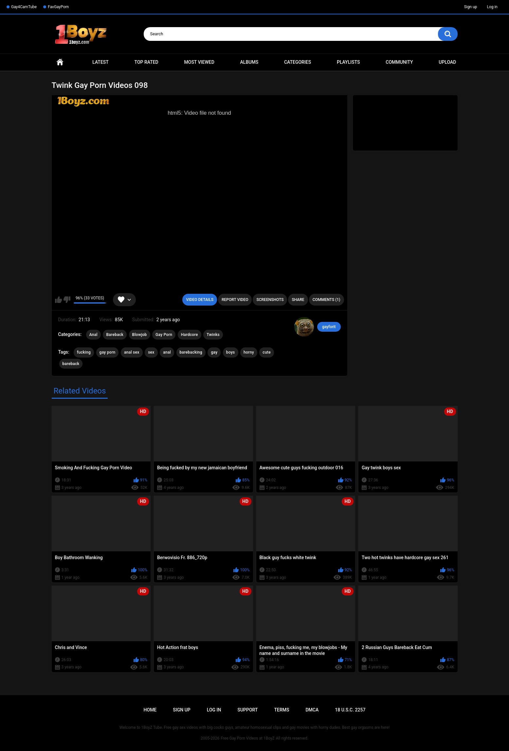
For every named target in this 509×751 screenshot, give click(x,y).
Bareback (114, 334)
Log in (492, 7)
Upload (447, 62)
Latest (100, 62)
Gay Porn (163, 334)
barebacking (191, 352)
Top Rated (146, 62)
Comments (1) (326, 299)
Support (247, 709)
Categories (297, 62)
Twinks (213, 334)
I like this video (58, 299)
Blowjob (139, 334)
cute (267, 352)
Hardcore (189, 334)
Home (60, 62)
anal (167, 352)
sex (151, 352)
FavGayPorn (58, 7)
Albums (249, 62)
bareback (71, 363)
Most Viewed (199, 62)
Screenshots (269, 299)
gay (214, 352)
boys (230, 352)
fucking (84, 352)
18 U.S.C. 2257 (350, 709)
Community (399, 62)
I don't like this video (67, 299)
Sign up (470, 7)
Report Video (235, 299)
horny (249, 352)
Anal (93, 334)
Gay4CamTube (24, 7)
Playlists (348, 62)
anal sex (131, 352)
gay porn (108, 352)
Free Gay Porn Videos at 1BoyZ (247, 738)
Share (298, 299)
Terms (281, 709)
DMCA (311, 709)
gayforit (329, 327)
